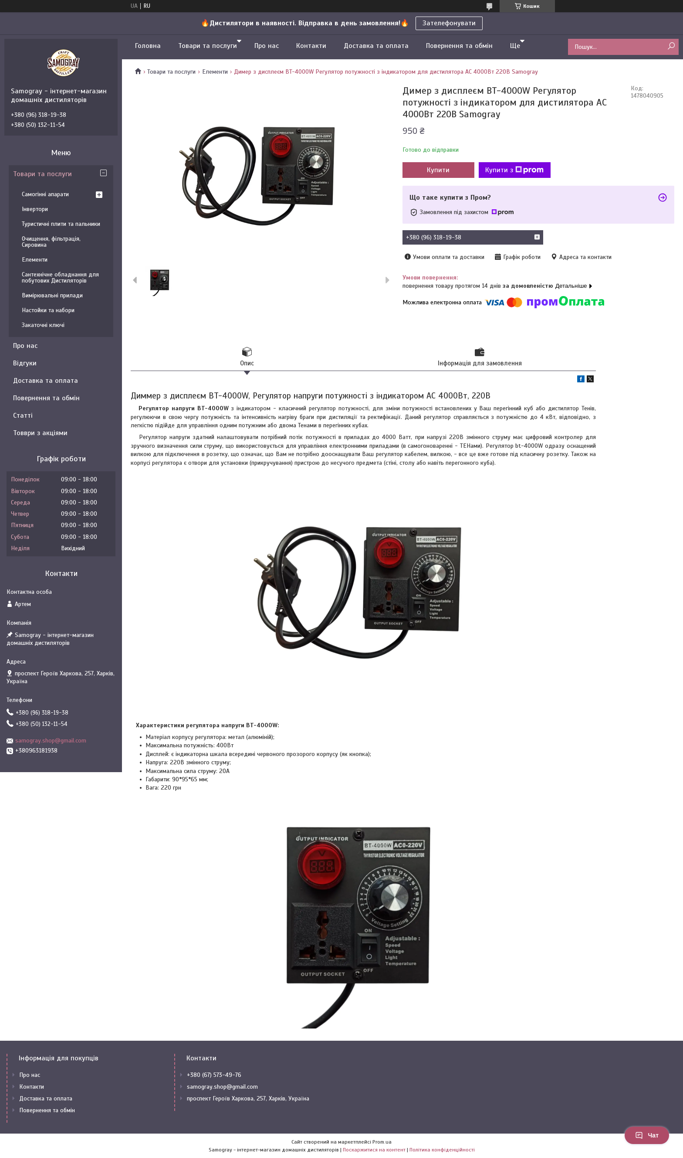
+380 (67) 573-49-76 (214, 1075)
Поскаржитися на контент (374, 1150)
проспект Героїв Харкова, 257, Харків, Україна (248, 1098)
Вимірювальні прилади (52, 295)
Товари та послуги (207, 45)
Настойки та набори (48, 310)
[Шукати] (671, 46)
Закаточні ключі (43, 325)
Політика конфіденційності (442, 1150)
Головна (148, 45)
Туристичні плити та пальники (61, 224)
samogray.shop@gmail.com (50, 740)
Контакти (311, 45)
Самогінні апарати (45, 194)
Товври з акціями (40, 433)
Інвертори (35, 209)
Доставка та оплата (376, 45)
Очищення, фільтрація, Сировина (51, 242)
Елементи (215, 71)
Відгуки (25, 363)
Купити (438, 170)
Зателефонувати (449, 23)
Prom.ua (382, 1142)
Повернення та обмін (459, 45)
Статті (23, 415)
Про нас (266, 45)
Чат (647, 1135)
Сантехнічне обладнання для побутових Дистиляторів (60, 277)
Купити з (514, 170)
